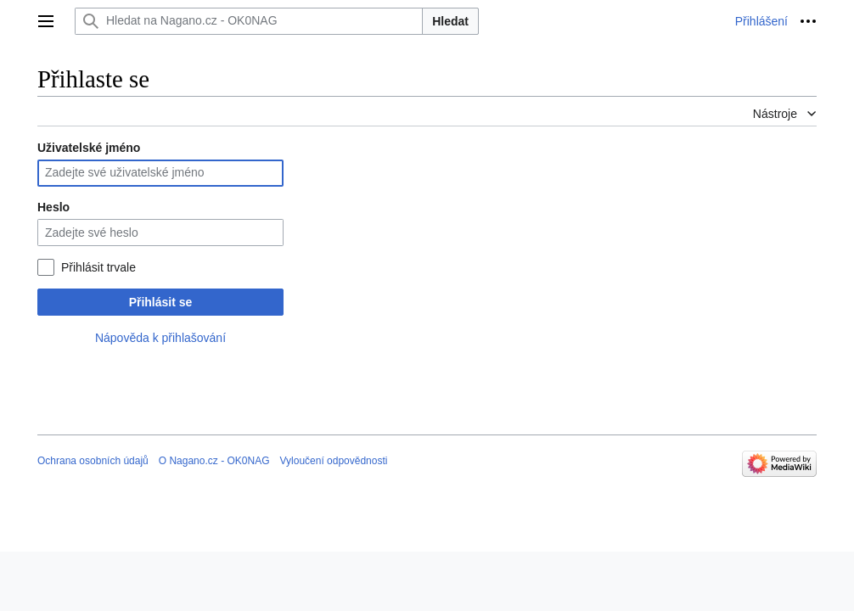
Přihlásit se (161, 302)
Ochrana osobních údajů (93, 461)
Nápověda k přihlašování (160, 338)
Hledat (450, 21)
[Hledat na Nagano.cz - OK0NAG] (249, 21)
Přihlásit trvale (98, 267)
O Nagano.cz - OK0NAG (214, 461)
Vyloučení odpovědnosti (333, 461)
